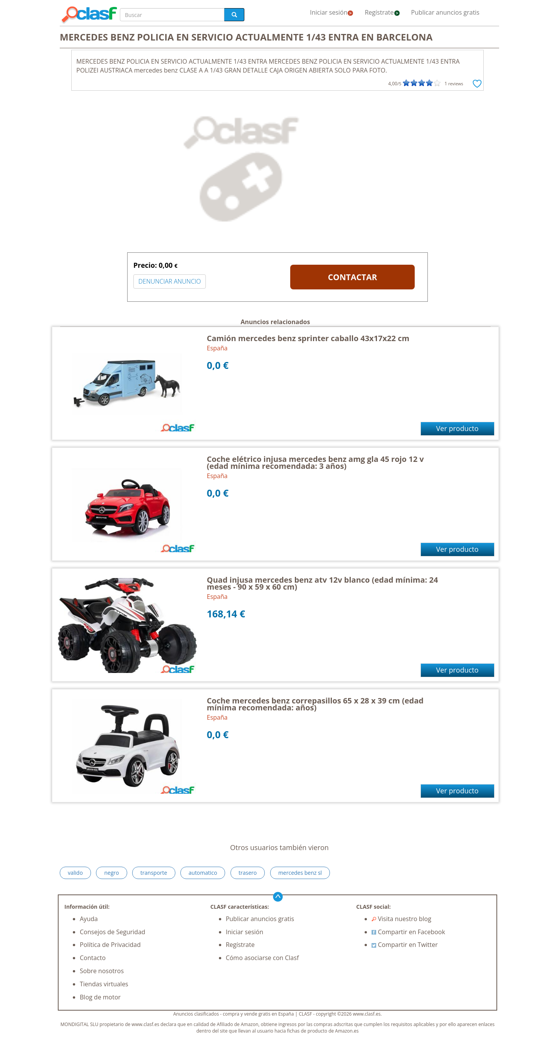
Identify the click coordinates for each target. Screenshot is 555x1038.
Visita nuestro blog (401, 919)
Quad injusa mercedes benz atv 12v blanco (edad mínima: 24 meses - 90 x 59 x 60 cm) (322, 583)
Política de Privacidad (110, 944)
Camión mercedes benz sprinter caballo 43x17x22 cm (308, 338)
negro (111, 872)
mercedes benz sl (300, 872)
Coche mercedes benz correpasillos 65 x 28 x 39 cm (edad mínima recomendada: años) (315, 704)
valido (75, 872)
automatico (202, 872)
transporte (153, 872)
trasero (248, 872)
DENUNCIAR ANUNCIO (169, 281)
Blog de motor (100, 997)
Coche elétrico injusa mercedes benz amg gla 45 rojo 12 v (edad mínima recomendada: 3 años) (315, 462)
